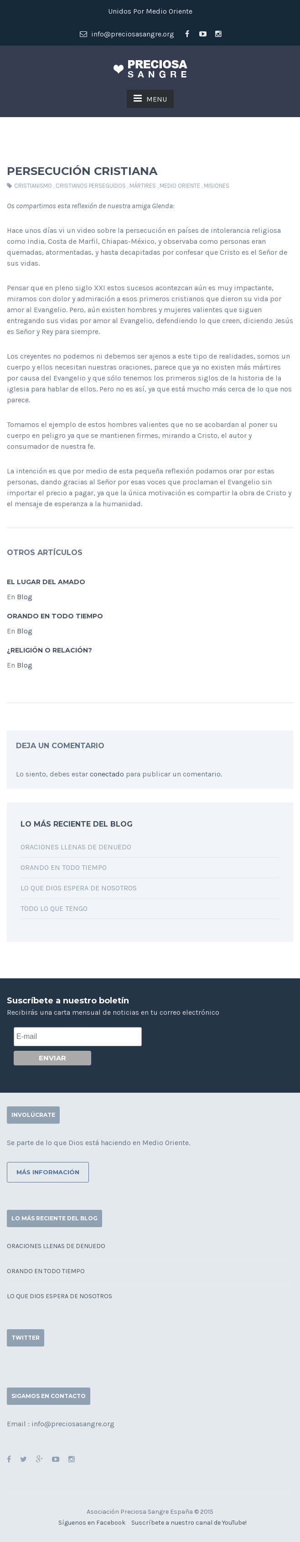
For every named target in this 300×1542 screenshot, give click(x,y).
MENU (150, 98)
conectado (107, 774)
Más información (47, 1172)
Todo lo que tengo (54, 908)
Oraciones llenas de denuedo (76, 847)
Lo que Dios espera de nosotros (79, 888)
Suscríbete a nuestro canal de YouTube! (189, 1523)
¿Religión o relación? (49, 650)
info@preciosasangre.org (127, 34)
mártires (142, 185)
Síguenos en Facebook (91, 1523)
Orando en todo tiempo (55, 616)
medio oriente (180, 185)
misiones (216, 185)
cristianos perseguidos (91, 185)
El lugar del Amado (46, 582)
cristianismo (33, 185)
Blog (24, 596)
